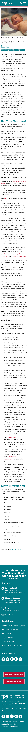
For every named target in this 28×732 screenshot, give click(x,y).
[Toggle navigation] (25, 3)
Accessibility (6, 721)
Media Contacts (14, 674)
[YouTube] (20, 659)
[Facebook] (3, 659)
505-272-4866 (12, 610)
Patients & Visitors (9, 630)
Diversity (4, 727)
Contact (21, 721)
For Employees (6, 724)
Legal (15, 721)
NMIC (6, 199)
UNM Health (14, 681)
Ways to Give (7, 637)
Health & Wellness (16, 37)
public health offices (15, 437)
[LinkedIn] (16, 659)
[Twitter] (12, 659)
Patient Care (7, 634)
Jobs (15, 724)
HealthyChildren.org (19, 256)
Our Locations (7, 641)
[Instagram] (7, 659)
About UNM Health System (13, 626)
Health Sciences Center (11, 645)
